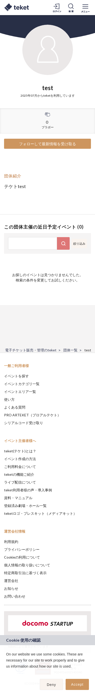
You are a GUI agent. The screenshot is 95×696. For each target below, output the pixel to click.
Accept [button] (77, 684)
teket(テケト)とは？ (20, 451)
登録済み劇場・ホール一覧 (25, 505)
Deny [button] (51, 685)
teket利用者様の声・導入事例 (28, 490)
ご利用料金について (20, 466)
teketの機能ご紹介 (19, 474)
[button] (7, 673)
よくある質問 (14, 407)
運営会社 (11, 580)
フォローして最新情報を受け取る (47, 143)
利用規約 (11, 541)
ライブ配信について (20, 482)
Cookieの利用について (22, 557)
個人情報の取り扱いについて (27, 565)
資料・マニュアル (18, 498)
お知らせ (11, 588)
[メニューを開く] (85, 7)
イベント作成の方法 (20, 459)
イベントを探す (16, 376)
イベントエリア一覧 (20, 391)
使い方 (9, 399)
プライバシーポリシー (22, 549)
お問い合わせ (14, 596)
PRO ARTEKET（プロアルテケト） (32, 415)
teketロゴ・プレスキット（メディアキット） (40, 513)
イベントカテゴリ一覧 (22, 384)
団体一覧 (70, 350)
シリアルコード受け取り (23, 423)
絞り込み (79, 243)
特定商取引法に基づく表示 (25, 573)
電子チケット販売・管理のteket (30, 350)
